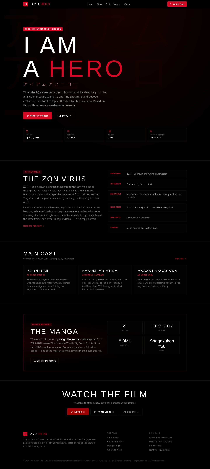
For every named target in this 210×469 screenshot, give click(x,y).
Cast (108, 4)
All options (131, 411)
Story (99, 4)
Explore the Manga (45, 360)
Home (91, 4)
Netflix (78, 411)
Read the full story (34, 225)
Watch (127, 4)
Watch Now (177, 4)
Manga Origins (114, 445)
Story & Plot (113, 437)
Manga (116, 4)
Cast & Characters (115, 441)
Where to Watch (38, 115)
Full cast (181, 258)
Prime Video (104, 411)
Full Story (64, 115)
